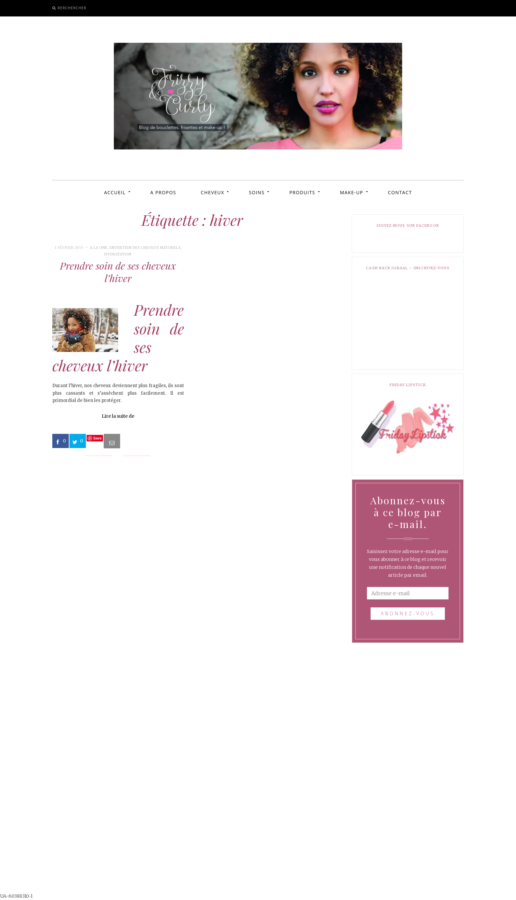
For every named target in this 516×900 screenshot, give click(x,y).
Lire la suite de (118, 416)
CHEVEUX (212, 192)
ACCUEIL (115, 192)
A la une (99, 248)
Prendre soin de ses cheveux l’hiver (118, 272)
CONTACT (400, 192)
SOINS (257, 192)
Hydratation (118, 254)
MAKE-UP (351, 192)
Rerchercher (72, 7)
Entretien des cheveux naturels (145, 248)
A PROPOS (163, 192)
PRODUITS (302, 192)
